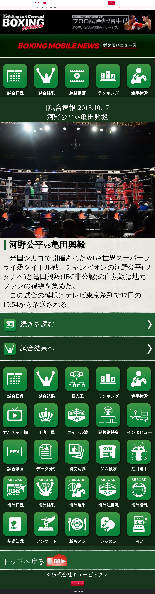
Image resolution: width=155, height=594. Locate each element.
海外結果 (46, 503)
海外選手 (77, 503)
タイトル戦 (77, 430)
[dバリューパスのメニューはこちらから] (118, 3)
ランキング (108, 91)
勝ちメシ (77, 539)
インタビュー (139, 430)
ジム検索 (108, 467)
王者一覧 (46, 430)
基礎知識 (15, 539)
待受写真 (77, 467)
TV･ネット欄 (15, 430)
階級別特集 (108, 430)
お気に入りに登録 (77, 583)
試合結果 (46, 91)
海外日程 (15, 503)
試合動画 (15, 467)
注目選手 (139, 467)
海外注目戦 (108, 503)
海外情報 (139, 503)
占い (139, 539)
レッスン (108, 539)
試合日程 (15, 91)
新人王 (77, 394)
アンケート (46, 539)
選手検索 (139, 91)
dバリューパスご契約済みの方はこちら (46, 8)
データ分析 (46, 467)
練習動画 (77, 91)
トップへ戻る (35, 561)
